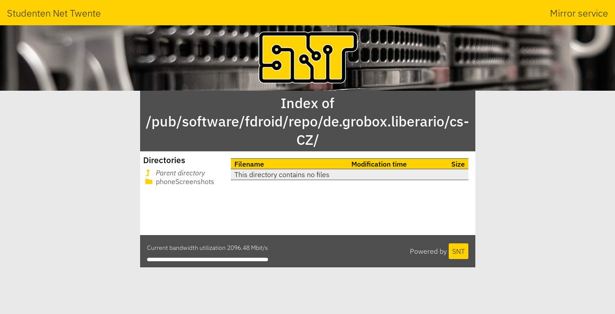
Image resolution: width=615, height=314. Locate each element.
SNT (458, 251)
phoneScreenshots (179, 181)
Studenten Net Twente (54, 13)
